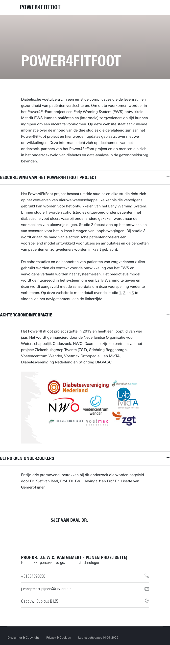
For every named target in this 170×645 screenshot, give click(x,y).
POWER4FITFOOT (40, 7)
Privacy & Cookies (58, 637)
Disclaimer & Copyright (23, 637)
